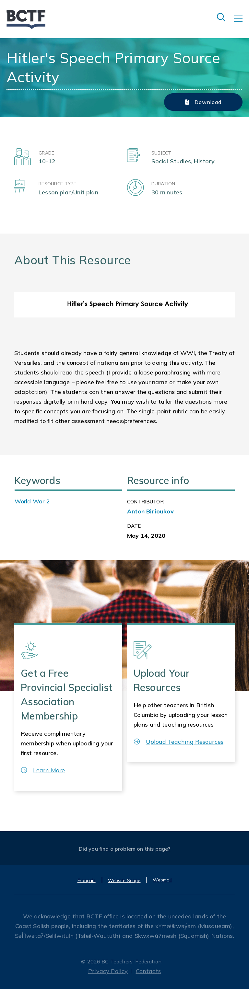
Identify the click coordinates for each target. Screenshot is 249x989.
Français (86, 880)
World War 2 (32, 501)
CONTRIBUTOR (145, 502)
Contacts (148, 971)
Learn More (43, 770)
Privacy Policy (108, 971)
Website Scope (124, 880)
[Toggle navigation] (241, 23)
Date (134, 526)
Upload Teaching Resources (178, 741)
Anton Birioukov (150, 511)
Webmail (162, 880)
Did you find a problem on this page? (125, 848)
